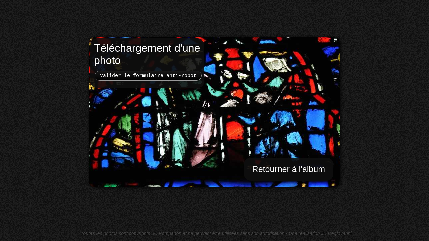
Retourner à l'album (288, 169)
